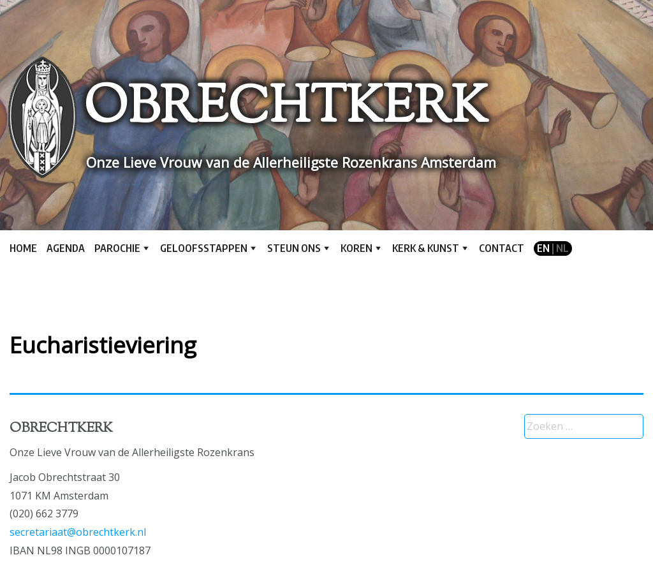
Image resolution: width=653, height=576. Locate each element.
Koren (356, 248)
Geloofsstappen (203, 248)
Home (23, 248)
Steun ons (294, 248)
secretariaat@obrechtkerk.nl (78, 532)
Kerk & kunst (425, 248)
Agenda (66, 248)
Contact (501, 248)
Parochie (117, 248)
